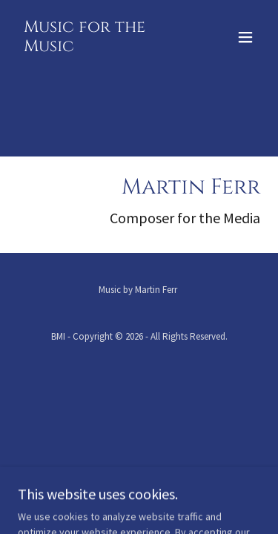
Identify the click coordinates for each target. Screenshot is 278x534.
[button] (245, 37)
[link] (103, 47)
